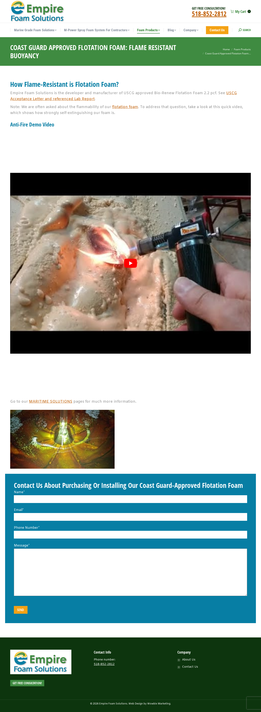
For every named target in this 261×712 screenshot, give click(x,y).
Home (226, 49)
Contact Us (190, 667)
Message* (130, 548)
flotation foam (125, 107)
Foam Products (242, 49)
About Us (188, 660)
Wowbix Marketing (158, 703)
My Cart (241, 11)
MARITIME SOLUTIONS (50, 401)
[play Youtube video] (130, 263)
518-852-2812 (209, 13)
